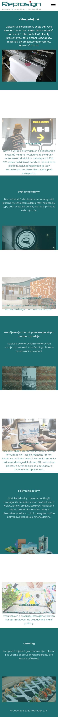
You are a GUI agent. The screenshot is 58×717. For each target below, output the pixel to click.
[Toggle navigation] (53, 5)
